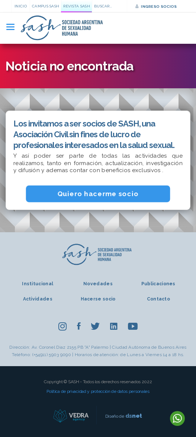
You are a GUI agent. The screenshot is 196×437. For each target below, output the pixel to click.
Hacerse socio (98, 299)
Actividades (37, 299)
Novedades (98, 283)
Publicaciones (158, 283)
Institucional (37, 283)
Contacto (158, 299)
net (133, 415)
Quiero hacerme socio (98, 193)
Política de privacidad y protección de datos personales (98, 391)
